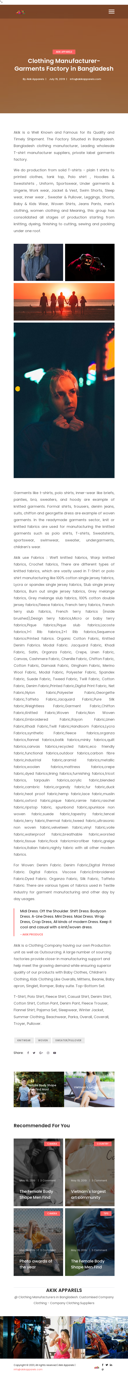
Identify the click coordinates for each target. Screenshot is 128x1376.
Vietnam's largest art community (89, 1089)
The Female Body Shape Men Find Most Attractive (39, 1089)
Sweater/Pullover (68, 1040)
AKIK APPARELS (64, 51)
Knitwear (24, 1040)
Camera (52, 1143)
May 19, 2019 (27, 1180)
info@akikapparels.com (85, 79)
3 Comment (48, 1180)
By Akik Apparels (33, 79)
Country (102, 1143)
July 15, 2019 (57, 79)
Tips (105, 1213)
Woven (43, 1040)
